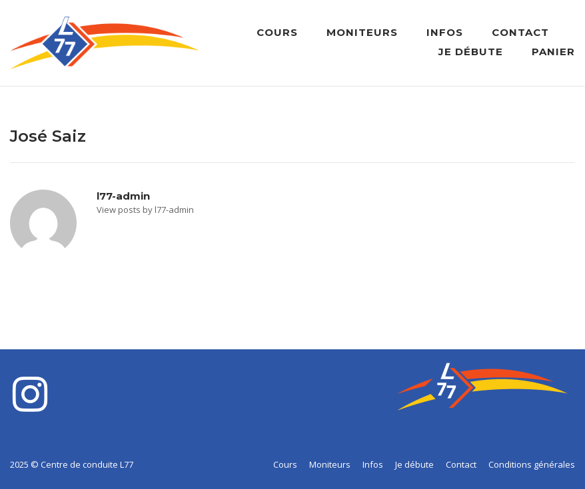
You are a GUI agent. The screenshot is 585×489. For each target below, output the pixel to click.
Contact (520, 32)
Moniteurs (362, 32)
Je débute (470, 51)
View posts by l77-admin (145, 210)
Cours (277, 32)
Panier (553, 51)
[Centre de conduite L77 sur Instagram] (30, 394)
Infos (444, 32)
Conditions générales (531, 464)
